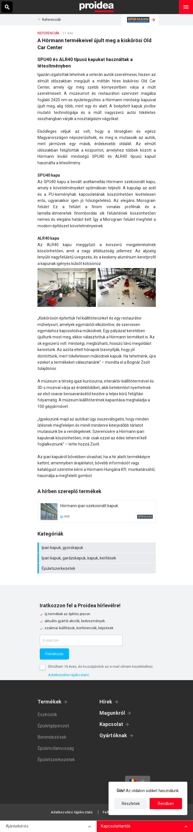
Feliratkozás (54, 654)
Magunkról (112, 713)
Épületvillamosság (55, 748)
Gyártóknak (113, 735)
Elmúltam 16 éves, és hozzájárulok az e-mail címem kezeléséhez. (101, 666)
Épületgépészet (53, 725)
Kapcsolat (111, 724)
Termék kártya (97, 511)
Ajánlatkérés (17, 826)
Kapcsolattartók (115, 826)
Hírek (105, 702)
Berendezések (51, 737)
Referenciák (51, 20)
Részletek (131, 803)
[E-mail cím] (81, 640)
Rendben (166, 803)
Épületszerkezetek (97, 568)
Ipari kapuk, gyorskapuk (97, 548)
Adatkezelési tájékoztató (68, 675)
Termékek (49, 702)
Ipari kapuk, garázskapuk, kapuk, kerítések (97, 558)
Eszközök (47, 714)
